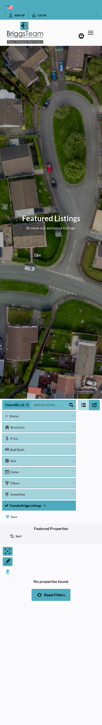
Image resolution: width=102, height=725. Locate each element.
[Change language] (10, 7)
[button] (51, 595)
